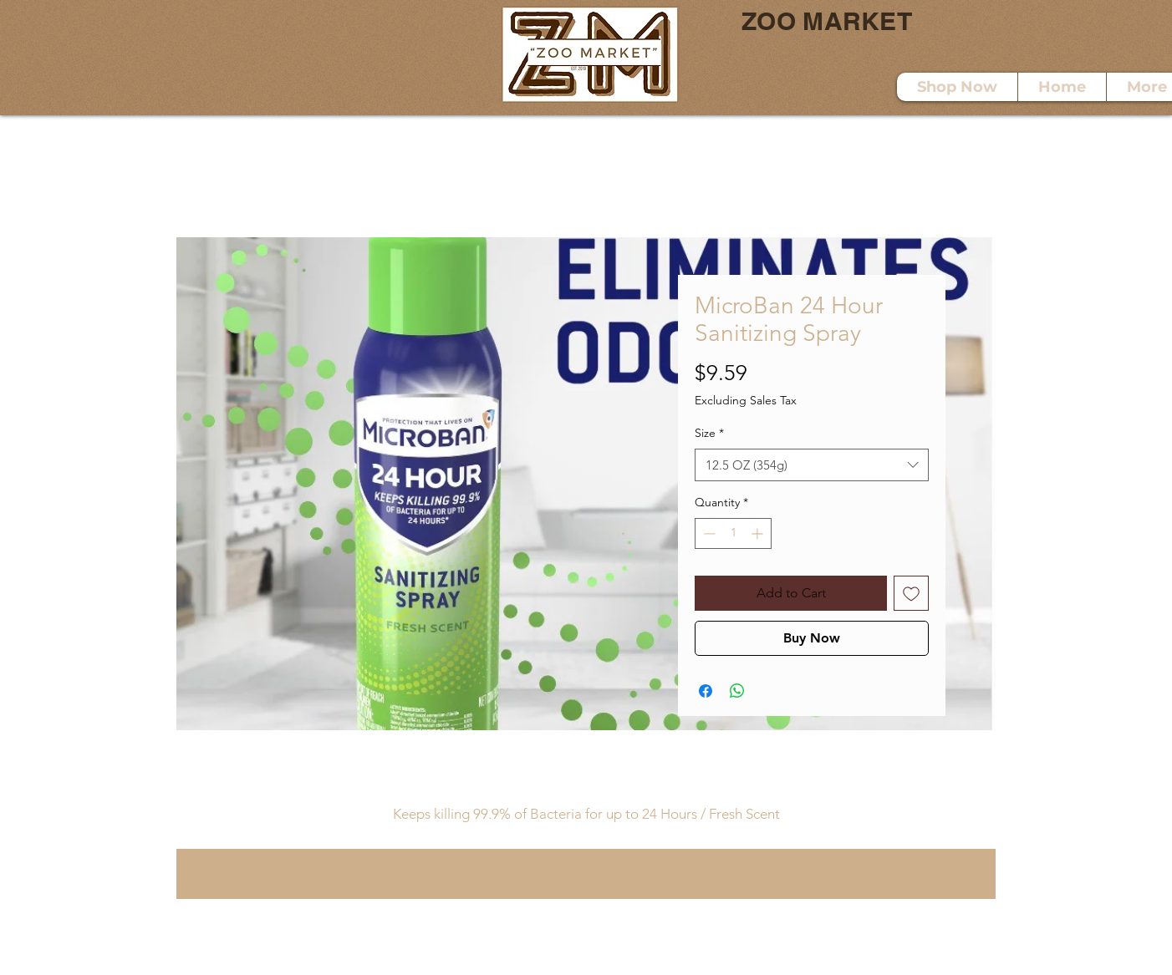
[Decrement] (707, 533)
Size (709, 432)
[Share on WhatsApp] (737, 691)
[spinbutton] (733, 533)
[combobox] (812, 465)
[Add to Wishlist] (911, 593)
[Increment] (758, 533)
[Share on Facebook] (706, 691)
